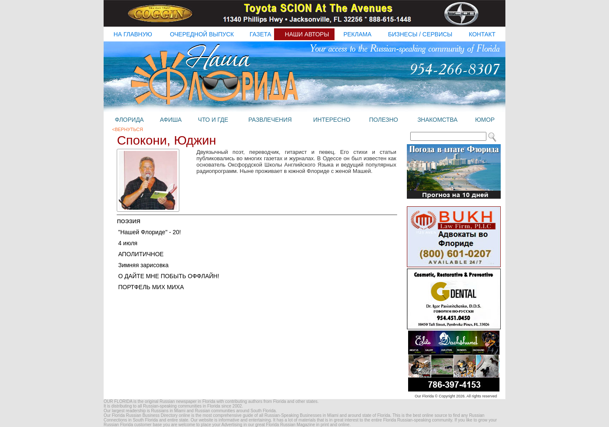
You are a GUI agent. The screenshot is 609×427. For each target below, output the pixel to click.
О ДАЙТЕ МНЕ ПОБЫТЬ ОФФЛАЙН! (168, 276)
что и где (213, 119)
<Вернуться (127, 129)
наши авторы (307, 34)
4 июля (127, 243)
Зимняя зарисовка (143, 265)
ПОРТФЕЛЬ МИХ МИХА (151, 287)
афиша (171, 119)
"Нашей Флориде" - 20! (149, 232)
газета (260, 34)
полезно (383, 119)
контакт (482, 34)
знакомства (437, 119)
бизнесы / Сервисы (420, 34)
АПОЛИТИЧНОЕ (141, 254)
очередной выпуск (202, 34)
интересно (331, 119)
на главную (133, 34)
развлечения (270, 119)
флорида (129, 119)
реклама (357, 34)
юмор (484, 119)
